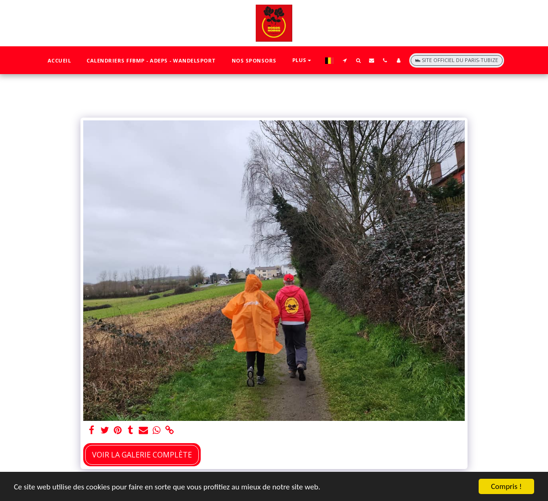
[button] (345, 60)
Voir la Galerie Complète (142, 455)
